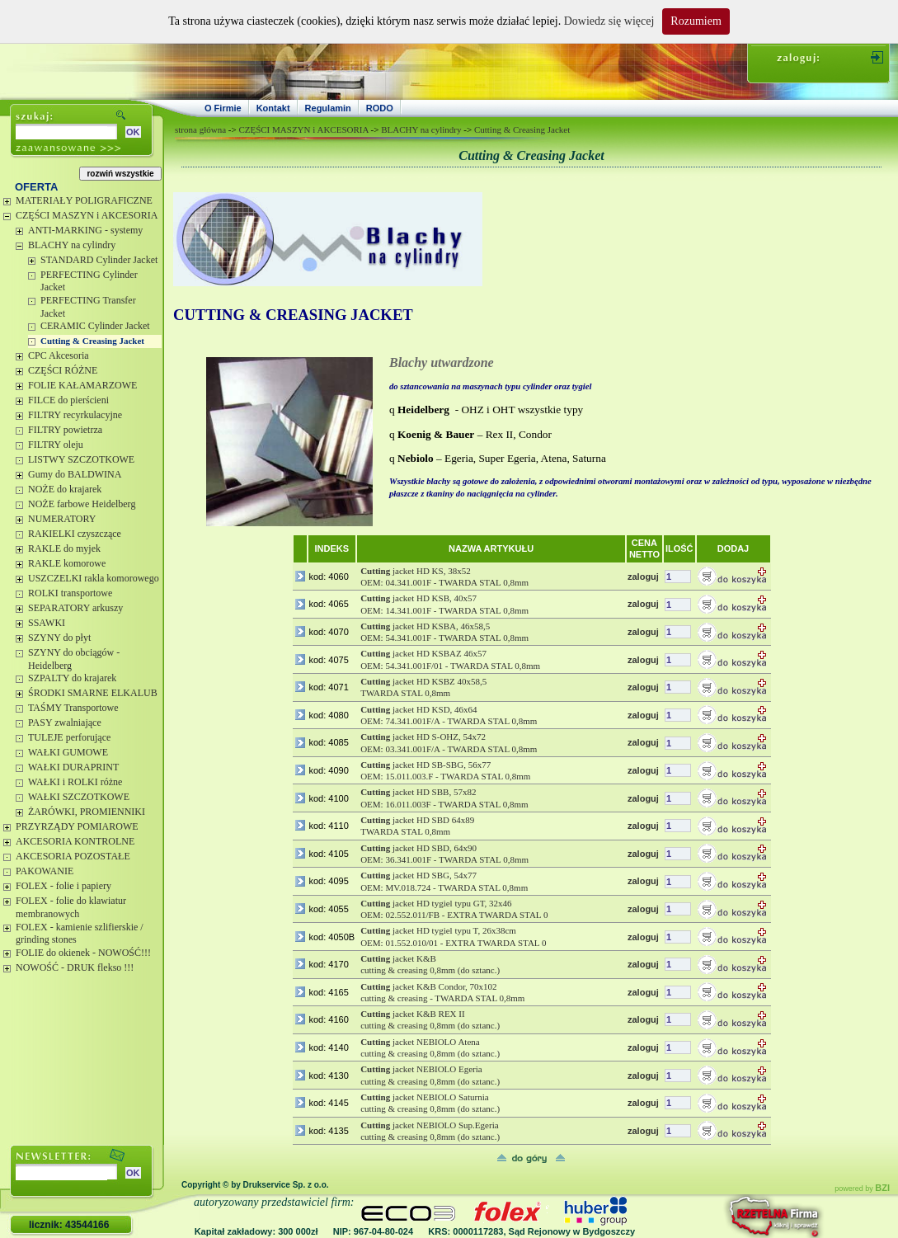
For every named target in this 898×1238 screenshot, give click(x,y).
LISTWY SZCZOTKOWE (81, 459)
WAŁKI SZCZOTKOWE (78, 797)
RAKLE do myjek (64, 548)
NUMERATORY (62, 519)
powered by (862, 1188)
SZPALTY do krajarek (72, 678)
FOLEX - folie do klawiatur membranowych (71, 907)
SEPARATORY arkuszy (75, 608)
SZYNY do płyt (59, 637)
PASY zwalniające (64, 722)
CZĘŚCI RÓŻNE (62, 370)
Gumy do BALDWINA (74, 474)
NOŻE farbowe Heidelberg (81, 504)
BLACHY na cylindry (71, 245)
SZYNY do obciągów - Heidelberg (74, 659)
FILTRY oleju (55, 444)
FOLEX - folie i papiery (63, 886)
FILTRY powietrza (65, 429)
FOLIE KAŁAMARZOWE (82, 385)
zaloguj (643, 576)
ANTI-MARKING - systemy (85, 230)
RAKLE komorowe (67, 563)
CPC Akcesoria (58, 355)
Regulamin (328, 108)
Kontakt (273, 108)
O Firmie (223, 108)
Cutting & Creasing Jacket (92, 341)
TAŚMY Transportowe (73, 707)
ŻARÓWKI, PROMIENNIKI (86, 811)
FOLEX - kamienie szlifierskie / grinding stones (79, 933)
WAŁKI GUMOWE (68, 752)
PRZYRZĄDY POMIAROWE (77, 826)
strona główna (200, 129)
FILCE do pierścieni (68, 400)
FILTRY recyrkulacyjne (75, 415)
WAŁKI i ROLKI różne (75, 782)
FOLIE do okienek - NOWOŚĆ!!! (83, 952)
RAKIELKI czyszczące (74, 533)
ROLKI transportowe (70, 593)
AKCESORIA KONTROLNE (75, 841)
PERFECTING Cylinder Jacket (89, 281)
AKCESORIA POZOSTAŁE (73, 856)
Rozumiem (695, 21)
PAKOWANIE (44, 871)
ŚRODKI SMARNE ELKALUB (93, 693)
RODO (379, 108)
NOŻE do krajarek (64, 489)
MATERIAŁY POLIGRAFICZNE (84, 200)
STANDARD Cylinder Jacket (99, 260)
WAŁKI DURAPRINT (73, 767)
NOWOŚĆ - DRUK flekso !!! (75, 967)
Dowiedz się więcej (609, 21)
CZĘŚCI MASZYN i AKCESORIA (87, 215)
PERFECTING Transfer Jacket (88, 306)
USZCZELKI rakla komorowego (93, 578)
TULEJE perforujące (69, 737)
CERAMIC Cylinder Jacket (95, 326)
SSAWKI (46, 622)
